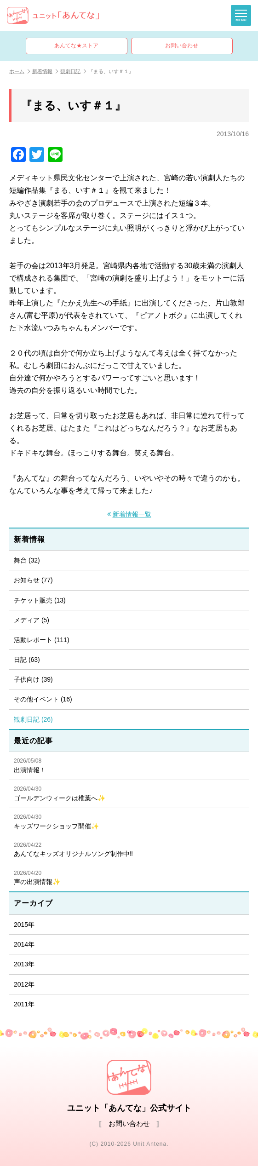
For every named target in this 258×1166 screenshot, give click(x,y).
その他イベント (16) (43, 699)
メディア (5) (31, 620)
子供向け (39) (33, 679)
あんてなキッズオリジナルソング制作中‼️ (129, 850)
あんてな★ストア (76, 45)
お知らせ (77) (33, 580)
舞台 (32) (27, 560)
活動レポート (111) (41, 639)
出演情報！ (129, 766)
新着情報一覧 (132, 514)
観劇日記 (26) (33, 719)
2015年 (24, 924)
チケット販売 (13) (40, 600)
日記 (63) (27, 659)
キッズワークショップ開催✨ (129, 822)
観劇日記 (73, 71)
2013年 (24, 964)
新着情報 (45, 71)
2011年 (24, 1004)
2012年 (24, 984)
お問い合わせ (181, 45)
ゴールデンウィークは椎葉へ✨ (129, 794)
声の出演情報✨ (129, 878)
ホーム (19, 71)
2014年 (24, 944)
